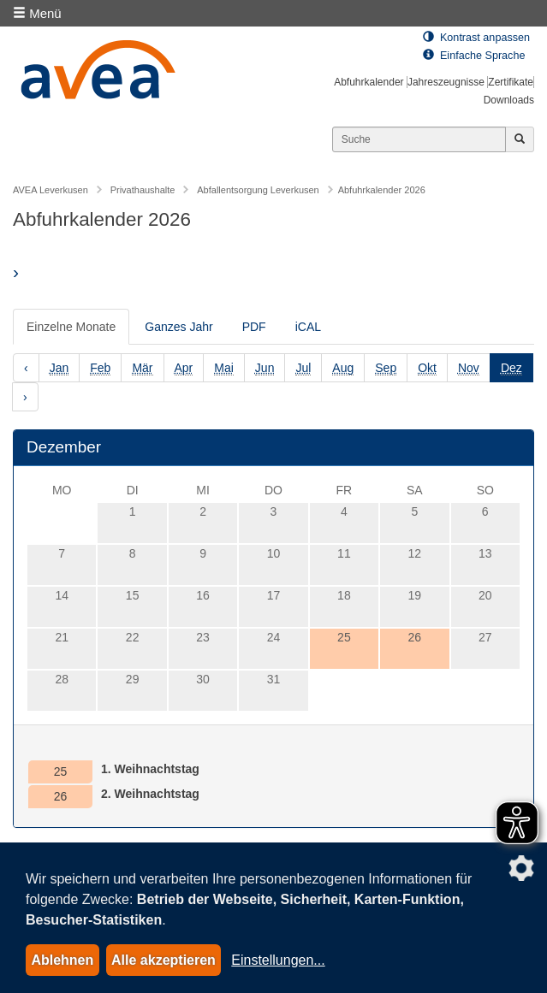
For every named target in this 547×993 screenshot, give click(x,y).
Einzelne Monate (71, 327)
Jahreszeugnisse (446, 82)
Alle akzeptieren (163, 960)
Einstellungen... (277, 960)
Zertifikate (510, 82)
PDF (254, 327)
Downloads (509, 100)
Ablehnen (62, 960)
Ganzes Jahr (178, 327)
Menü (37, 13)
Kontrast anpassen (476, 38)
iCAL (308, 327)
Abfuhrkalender (368, 82)
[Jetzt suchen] (519, 139)
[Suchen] (419, 139)
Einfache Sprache (474, 56)
